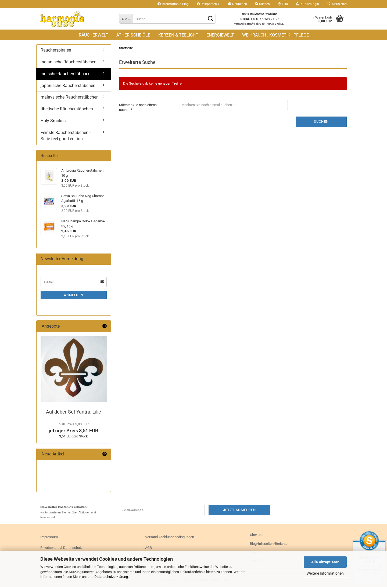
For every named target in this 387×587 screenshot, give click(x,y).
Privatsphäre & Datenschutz (61, 548)
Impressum (49, 537)
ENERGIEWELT (220, 35)
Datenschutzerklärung (111, 577)
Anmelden (73, 295)
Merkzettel (337, 4)
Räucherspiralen (56, 50)
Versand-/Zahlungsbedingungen (169, 537)
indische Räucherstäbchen (66, 73)
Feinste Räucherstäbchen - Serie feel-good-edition (66, 135)
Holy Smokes (53, 120)
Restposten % (208, 4)
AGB (148, 548)
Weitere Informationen (325, 573)
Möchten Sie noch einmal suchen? (138, 107)
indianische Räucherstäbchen (68, 61)
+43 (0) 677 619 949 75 (265, 18)
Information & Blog (173, 4)
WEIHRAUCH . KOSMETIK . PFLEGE (275, 35)
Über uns (256, 535)
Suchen (262, 4)
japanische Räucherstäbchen (68, 85)
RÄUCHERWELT (93, 35)
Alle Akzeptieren (325, 562)
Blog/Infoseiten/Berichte (269, 544)
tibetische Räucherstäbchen (67, 108)
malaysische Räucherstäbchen (70, 97)
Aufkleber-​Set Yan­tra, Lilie (73, 412)
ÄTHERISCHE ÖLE (133, 35)
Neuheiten (237, 4)
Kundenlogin (307, 4)
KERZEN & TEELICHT (178, 35)
